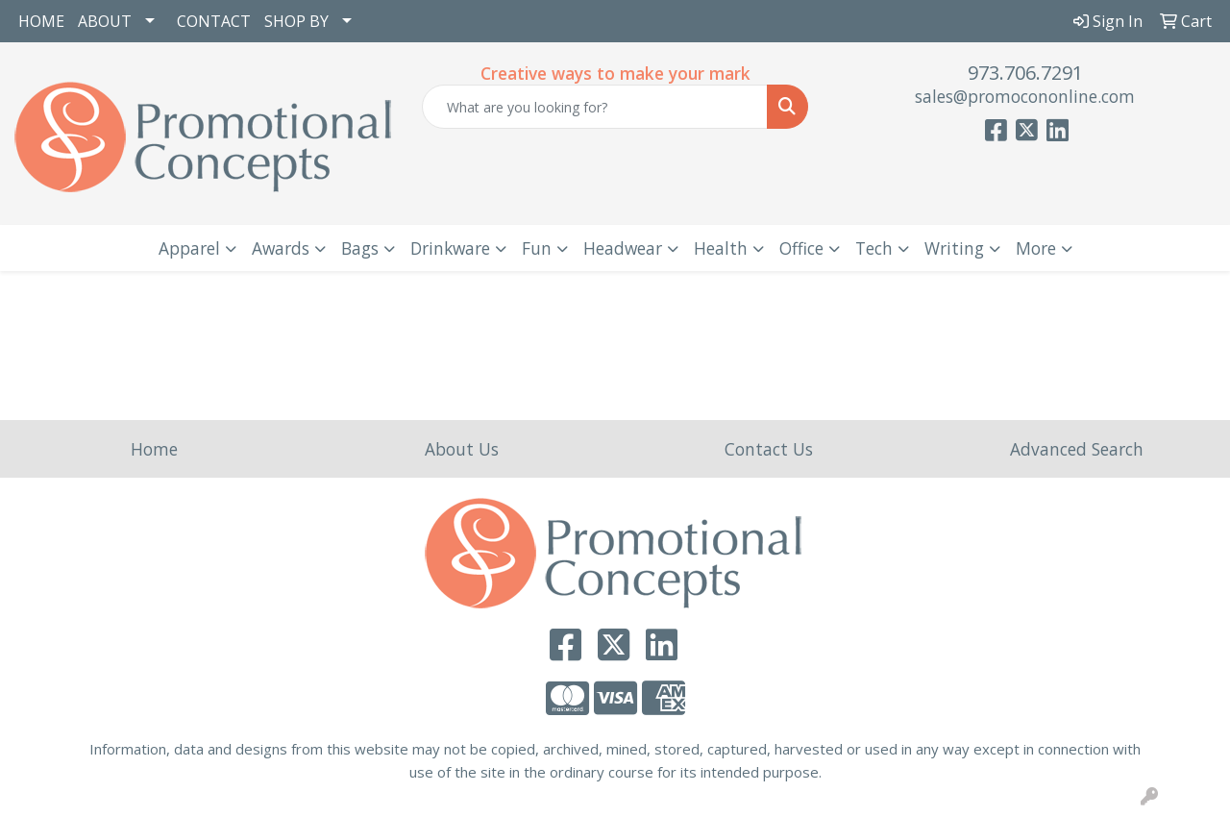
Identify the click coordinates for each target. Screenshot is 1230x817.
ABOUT (105, 21)
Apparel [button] (189, 248)
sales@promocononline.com (1025, 96)
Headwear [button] (622, 248)
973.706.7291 (1025, 73)
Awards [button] (280, 248)
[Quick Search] (595, 107)
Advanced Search (1077, 448)
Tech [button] (874, 248)
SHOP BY (296, 21)
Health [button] (721, 248)
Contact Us (769, 448)
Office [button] (801, 248)
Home (154, 448)
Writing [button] (954, 248)
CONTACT (214, 21)
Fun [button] (537, 248)
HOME (41, 21)
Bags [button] (360, 248)
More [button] (1036, 248)
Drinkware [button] (450, 248)
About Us (462, 448)
